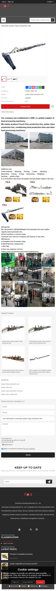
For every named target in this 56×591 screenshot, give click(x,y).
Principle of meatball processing (21, 554)
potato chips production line (10, 384)
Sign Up (10, 2)
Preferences (33, 586)
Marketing (43, 586)
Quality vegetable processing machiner (23, 564)
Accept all (40, 582)
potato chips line (6, 387)
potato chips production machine (12, 391)
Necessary (13, 586)
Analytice (23, 586)
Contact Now (25, 106)
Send (28, 455)
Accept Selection (27, 582)
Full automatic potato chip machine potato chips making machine (13, 371)
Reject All (15, 582)
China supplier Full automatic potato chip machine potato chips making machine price (40, 372)
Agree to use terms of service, (18, 449)
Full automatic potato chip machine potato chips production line (39, 342)
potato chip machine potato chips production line (12, 342)
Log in (4, 2)
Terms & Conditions (29, 449)
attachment (7, 445)
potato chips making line (9, 394)
